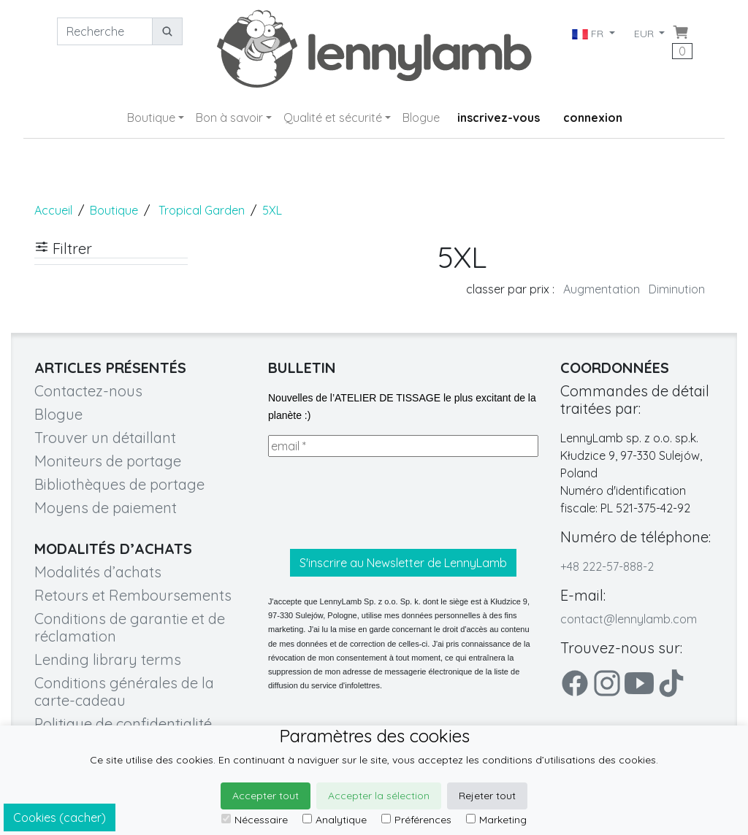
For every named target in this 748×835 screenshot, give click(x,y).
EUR (645, 33)
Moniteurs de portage (107, 461)
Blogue (421, 117)
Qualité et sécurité (332, 117)
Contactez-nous (88, 391)
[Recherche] (105, 31)
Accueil (53, 210)
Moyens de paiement (105, 508)
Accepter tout (265, 795)
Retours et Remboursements (133, 595)
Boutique (151, 117)
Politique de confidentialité (123, 724)
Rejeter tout (487, 795)
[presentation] (379, 502)
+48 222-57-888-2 (607, 566)
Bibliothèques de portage (119, 484)
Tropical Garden (202, 210)
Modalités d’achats (97, 572)
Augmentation (601, 289)
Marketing (496, 819)
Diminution (677, 289)
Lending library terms (107, 659)
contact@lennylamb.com (628, 619)
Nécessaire (254, 819)
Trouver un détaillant (105, 437)
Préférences (416, 819)
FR (588, 33)
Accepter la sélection (379, 795)
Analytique (334, 819)
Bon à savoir (229, 117)
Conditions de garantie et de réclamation (129, 627)
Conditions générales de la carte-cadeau (124, 691)
